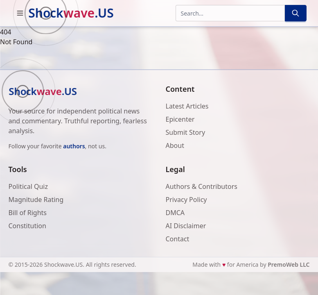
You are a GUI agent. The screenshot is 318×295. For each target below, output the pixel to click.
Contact (177, 238)
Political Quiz (28, 186)
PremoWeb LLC (288, 264)
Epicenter (180, 119)
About (175, 145)
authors (74, 146)
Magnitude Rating (36, 199)
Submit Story (185, 132)
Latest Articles (187, 106)
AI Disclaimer (186, 225)
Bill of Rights (28, 212)
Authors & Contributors (201, 186)
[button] (20, 13)
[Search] (295, 13)
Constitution (27, 225)
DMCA (175, 212)
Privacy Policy (186, 199)
